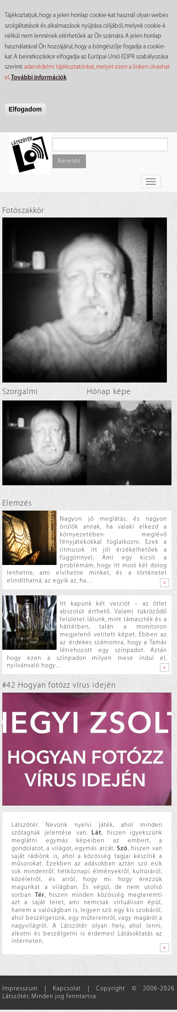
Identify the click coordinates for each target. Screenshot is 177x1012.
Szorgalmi (20, 391)
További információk (39, 77)
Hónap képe (109, 391)
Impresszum (20, 988)
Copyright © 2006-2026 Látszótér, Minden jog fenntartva (88, 992)
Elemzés (17, 503)
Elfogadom (25, 109)
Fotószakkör (23, 210)
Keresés (69, 161)
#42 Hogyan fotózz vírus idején (59, 685)
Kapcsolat (67, 988)
